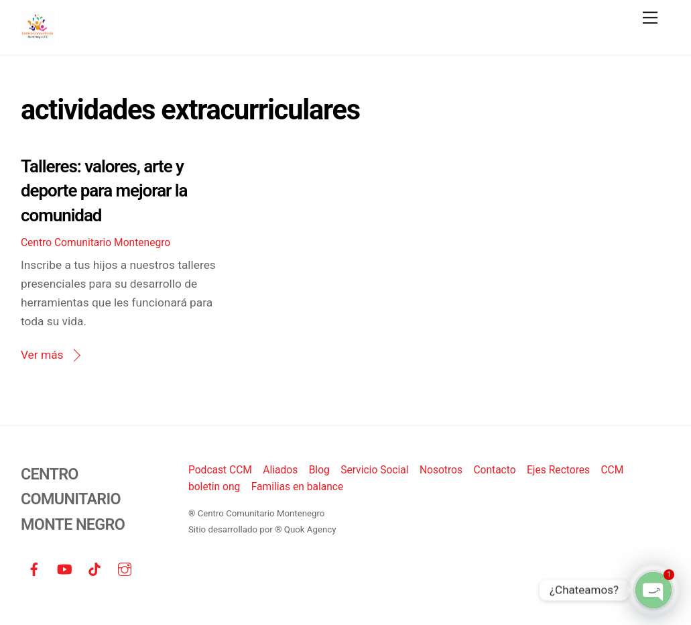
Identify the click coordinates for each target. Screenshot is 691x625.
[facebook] (34, 569)
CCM (612, 470)
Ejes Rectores (558, 470)
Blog (319, 470)
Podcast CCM (220, 470)
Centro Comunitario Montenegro (95, 243)
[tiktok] (94, 569)
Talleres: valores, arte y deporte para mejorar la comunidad (104, 190)
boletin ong (214, 487)
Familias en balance (297, 487)
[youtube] (64, 569)
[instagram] (124, 569)
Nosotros (441, 470)
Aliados (280, 470)
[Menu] (650, 18)
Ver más (42, 354)
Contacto (494, 470)
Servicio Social (374, 470)
